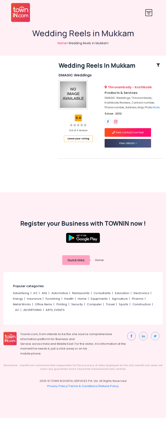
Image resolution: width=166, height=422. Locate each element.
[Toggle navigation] (148, 12)
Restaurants (80, 297)
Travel (110, 308)
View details (128, 145)
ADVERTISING (32, 314)
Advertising (21, 297)
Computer (94, 308)
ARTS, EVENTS (55, 314)
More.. (157, 109)
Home (62, 43)
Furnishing (53, 303)
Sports (123, 308)
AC (35, 297)
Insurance (34, 303)
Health (68, 303)
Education (122, 297)
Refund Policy (109, 390)
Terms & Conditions (83, 390)
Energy (18, 303)
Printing (61, 308)
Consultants (102, 297)
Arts (44, 297)
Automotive (59, 297)
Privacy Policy (57, 390)
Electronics (141, 297)
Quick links (76, 264)
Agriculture (120, 303)
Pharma (137, 303)
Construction (141, 308)
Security (77, 308)
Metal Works (22, 308)
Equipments (99, 303)
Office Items (43, 308)
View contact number (128, 134)
